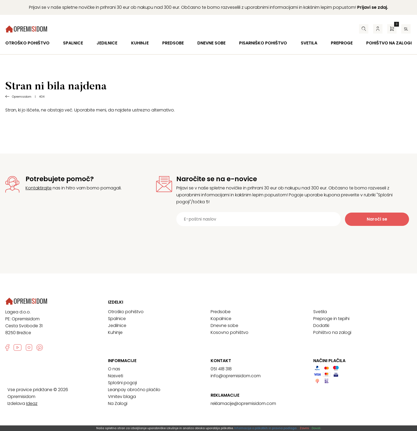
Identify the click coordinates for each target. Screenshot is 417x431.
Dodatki (321, 325)
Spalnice (73, 43)
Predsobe (173, 43)
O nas (114, 369)
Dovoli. (316, 428)
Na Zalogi (117, 403)
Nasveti (115, 376)
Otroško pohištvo (27, 43)
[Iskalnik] (363, 29)
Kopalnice (221, 319)
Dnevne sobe (211, 43)
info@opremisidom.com (236, 376)
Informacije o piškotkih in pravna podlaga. (265, 428)
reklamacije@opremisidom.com (243, 403)
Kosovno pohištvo (229, 332)
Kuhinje (140, 43)
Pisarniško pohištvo (263, 43)
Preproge (342, 43)
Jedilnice (107, 43)
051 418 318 (221, 369)
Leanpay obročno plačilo (134, 390)
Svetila (309, 43)
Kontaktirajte (39, 188)
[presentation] (284, 239)
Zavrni (304, 428)
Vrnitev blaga (122, 396)
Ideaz (31, 403)
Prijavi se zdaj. (372, 7)
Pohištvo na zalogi (389, 43)
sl (406, 29)
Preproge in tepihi (331, 319)
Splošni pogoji (122, 383)
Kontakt (221, 361)
